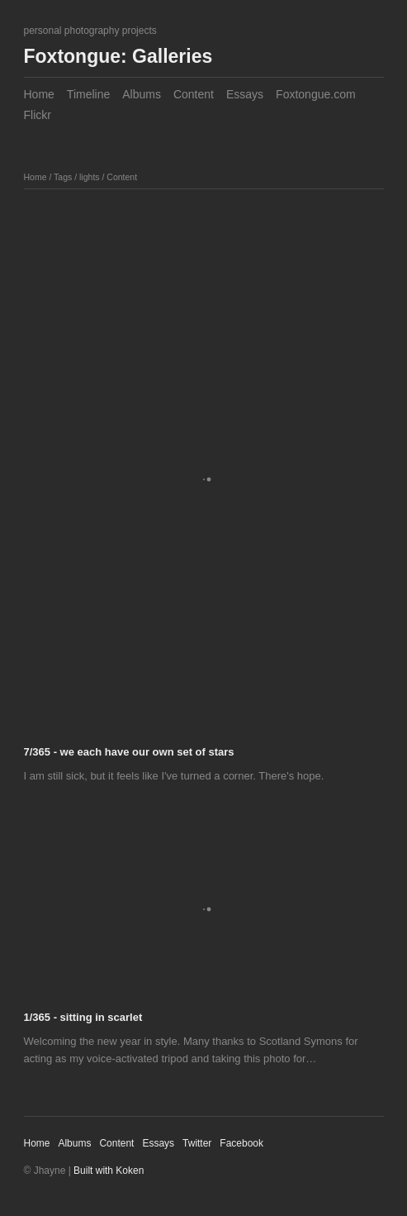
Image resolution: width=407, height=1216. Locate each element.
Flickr (37, 115)
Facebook (241, 1143)
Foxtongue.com (316, 94)
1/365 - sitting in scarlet (83, 1017)
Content (193, 94)
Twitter (196, 1143)
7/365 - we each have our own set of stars (129, 752)
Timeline (88, 94)
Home (39, 94)
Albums (141, 94)
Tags (63, 177)
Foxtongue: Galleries (118, 56)
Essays (244, 94)
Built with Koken (108, 1170)
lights (89, 177)
